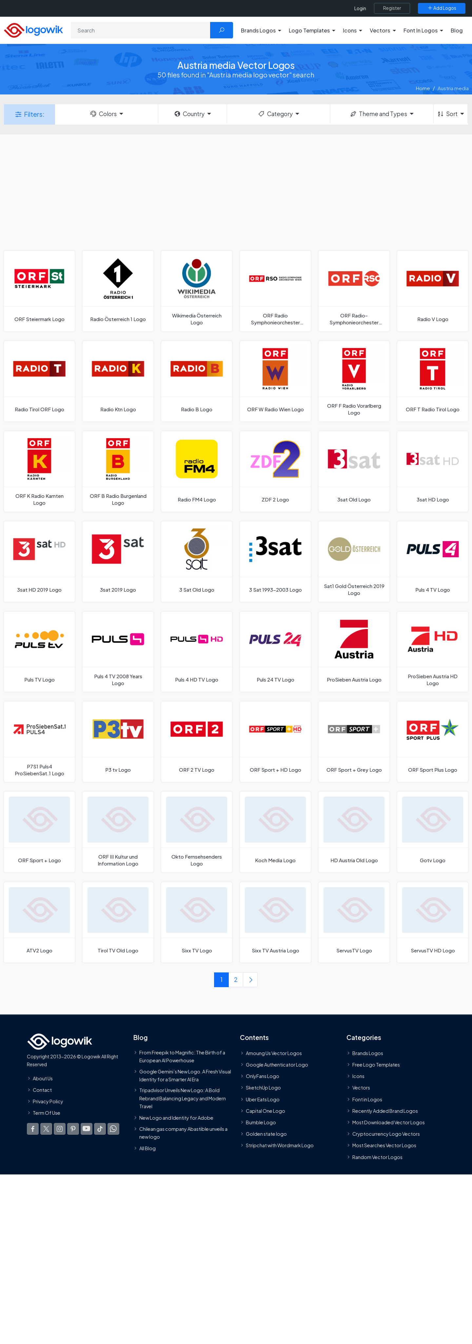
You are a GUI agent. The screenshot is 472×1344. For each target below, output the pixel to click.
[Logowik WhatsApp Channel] (113, 1129)
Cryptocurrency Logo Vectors (386, 1134)
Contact (42, 1090)
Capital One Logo (265, 1111)
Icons (358, 1076)
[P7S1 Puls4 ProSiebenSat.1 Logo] (39, 742)
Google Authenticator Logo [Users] (277, 1065)
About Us (43, 1078)
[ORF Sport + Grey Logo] (354, 742)
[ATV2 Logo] (39, 922)
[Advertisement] (236, 192)
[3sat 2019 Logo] (118, 561)
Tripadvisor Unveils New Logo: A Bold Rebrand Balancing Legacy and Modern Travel (182, 1098)
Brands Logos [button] (258, 30)
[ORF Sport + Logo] (39, 832)
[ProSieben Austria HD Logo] (432, 652)
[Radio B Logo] (196, 381)
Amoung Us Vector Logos (274, 1053)
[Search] (140, 30)
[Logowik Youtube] (86, 1129)
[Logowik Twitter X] (46, 1129)
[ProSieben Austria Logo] (354, 652)
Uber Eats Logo (263, 1099)
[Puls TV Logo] (39, 652)
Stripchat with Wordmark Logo (280, 1145)
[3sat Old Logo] (354, 471)
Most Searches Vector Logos (384, 1145)
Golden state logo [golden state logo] (266, 1134)
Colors (102, 113)
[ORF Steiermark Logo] (39, 291)
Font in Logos (367, 1099)
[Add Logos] (441, 8)
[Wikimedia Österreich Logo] (196, 291)
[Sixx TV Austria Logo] (275, 922)
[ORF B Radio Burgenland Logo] (118, 471)
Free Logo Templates (376, 1065)
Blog (457, 30)
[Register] (392, 8)
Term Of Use (46, 1113)
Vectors (361, 1088)
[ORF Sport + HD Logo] (275, 742)
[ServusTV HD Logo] (432, 922)
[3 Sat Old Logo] (196, 561)
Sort (447, 113)
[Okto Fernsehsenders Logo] (196, 832)
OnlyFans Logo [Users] (262, 1076)
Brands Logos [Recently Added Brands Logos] (367, 1053)
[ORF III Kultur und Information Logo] (118, 832)
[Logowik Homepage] (33, 29)
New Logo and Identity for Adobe (176, 1118)
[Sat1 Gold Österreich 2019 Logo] (354, 561)
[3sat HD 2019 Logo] (39, 561)
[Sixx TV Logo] (196, 922)
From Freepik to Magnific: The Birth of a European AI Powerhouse (182, 1056)
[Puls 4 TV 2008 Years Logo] (118, 652)
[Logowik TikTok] (100, 1129)
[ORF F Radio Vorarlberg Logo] (354, 381)
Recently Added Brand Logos (385, 1111)
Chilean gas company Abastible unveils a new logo (183, 1133)
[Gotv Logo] (432, 832)
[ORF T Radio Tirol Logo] (432, 381)
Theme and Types (378, 113)
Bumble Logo (261, 1122)
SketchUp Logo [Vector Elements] (263, 1088)
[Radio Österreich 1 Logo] (118, 291)
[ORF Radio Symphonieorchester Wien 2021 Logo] (275, 291)
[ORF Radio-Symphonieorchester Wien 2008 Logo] (354, 291)
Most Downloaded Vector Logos (388, 1122)
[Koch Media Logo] (275, 832)
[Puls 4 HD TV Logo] (196, 652)
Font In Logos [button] (420, 30)
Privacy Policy (48, 1101)
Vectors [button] (380, 30)
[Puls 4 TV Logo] (432, 561)
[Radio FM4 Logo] (196, 471)
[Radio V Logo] (432, 291)
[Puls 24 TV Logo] (275, 652)
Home (423, 88)
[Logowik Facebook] (33, 1129)
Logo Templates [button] (309, 30)
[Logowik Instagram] (60, 1129)
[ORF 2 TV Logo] (196, 742)
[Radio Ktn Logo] (118, 381)
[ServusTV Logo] (354, 922)
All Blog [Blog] (147, 1148)
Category (275, 113)
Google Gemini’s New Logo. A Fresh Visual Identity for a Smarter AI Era (185, 1075)
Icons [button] (350, 30)
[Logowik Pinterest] (73, 1129)
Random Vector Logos (377, 1157)
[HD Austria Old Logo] (354, 832)
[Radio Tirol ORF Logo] (39, 381)
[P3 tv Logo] (118, 742)
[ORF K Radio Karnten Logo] (39, 471)
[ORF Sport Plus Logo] (432, 742)
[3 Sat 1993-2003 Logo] (275, 561)
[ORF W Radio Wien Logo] (275, 381)
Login (360, 8)
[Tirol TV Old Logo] (118, 922)
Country (189, 113)
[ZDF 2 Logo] (275, 471)
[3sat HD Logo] (432, 471)
